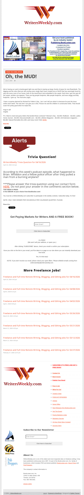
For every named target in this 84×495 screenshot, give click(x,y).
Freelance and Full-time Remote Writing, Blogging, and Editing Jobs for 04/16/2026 (41, 276)
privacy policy (27, 484)
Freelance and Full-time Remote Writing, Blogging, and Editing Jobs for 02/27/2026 (41, 350)
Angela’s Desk (57, 393)
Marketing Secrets (58, 418)
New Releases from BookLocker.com (64, 408)
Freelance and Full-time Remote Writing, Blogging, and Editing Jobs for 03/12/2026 (41, 337)
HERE (44, 120)
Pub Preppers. (27, 465)
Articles (55, 401)
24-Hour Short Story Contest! (62, 422)
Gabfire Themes (74, 493)
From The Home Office (14, 72)
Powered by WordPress (55, 493)
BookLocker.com (62, 463)
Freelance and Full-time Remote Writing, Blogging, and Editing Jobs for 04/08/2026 (41, 289)
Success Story (57, 425)
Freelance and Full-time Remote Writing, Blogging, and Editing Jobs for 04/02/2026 (41, 301)
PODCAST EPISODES (60, 397)
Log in (45, 493)
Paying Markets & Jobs (60, 415)
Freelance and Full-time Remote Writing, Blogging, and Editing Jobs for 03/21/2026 (41, 325)
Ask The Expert (57, 411)
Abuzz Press (72, 463)
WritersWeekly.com (15, 493)
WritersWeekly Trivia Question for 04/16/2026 (24, 162)
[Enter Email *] (42, 224)
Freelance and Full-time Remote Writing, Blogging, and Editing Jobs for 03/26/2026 (41, 313)
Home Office (56, 404)
